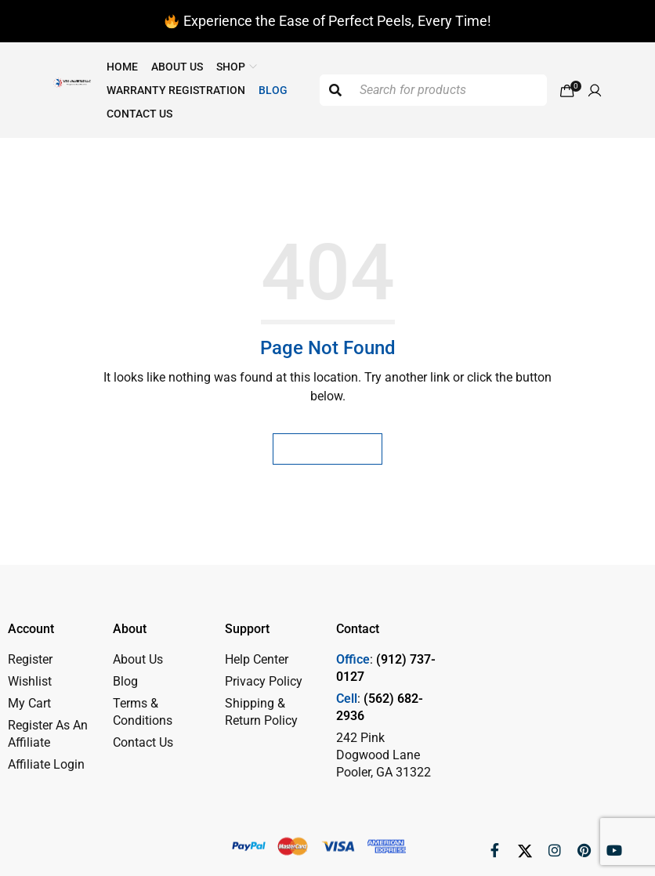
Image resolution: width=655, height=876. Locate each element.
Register (30, 659)
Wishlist (30, 681)
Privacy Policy (263, 681)
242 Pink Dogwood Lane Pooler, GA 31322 (383, 755)
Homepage (327, 448)
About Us (138, 659)
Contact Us (143, 742)
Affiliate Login (46, 764)
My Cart (29, 703)
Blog (125, 681)
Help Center (256, 659)
